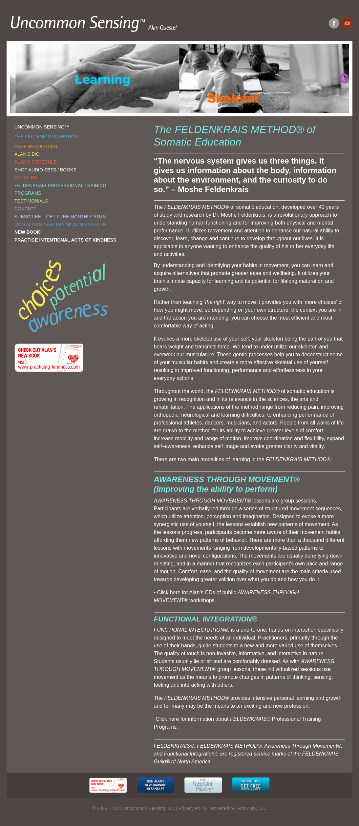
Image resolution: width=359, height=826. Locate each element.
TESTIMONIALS (31, 201)
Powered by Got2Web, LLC (239, 808)
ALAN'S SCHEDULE (35, 162)
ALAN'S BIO (27, 154)
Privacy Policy (193, 808)
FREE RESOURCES (35, 146)
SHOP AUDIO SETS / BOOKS (45, 169)
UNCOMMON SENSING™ (41, 126)
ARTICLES (25, 177)
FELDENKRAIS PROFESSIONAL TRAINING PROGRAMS (60, 189)
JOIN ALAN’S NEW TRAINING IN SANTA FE (60, 224)
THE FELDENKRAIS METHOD (46, 136)
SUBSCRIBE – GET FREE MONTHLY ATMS (60, 216)
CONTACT (25, 208)
